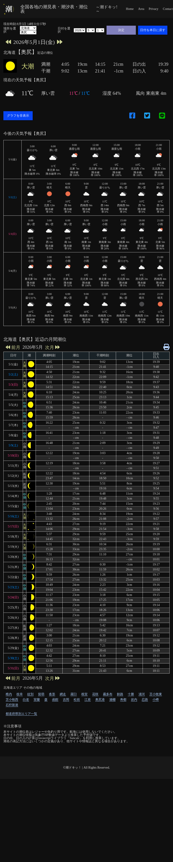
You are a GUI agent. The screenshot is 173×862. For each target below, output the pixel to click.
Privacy (153, 9)
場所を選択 (9, 30)
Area (141, 9)
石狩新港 (12, 788)
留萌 (41, 777)
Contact (168, 9)
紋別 (30, 777)
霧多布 (107, 777)
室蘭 (37, 782)
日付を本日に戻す (152, 30)
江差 (87, 782)
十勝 (131, 777)
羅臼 (74, 777)
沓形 (52, 777)
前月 (13, 430)
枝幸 (19, 777)
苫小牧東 (155, 777)
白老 (26, 782)
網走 (63, 777)
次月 (52, 430)
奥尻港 (100, 782)
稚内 (9, 777)
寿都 (123, 782)
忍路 (145, 782)
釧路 (120, 777)
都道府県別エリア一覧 (21, 797)
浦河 (142, 777)
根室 (84, 777)
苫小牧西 (12, 782)
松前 (77, 782)
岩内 (134, 782)
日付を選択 (64, 30)
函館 (55, 782)
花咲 (95, 777)
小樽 (156, 782)
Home (130, 9)
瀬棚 (112, 782)
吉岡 (66, 782)
